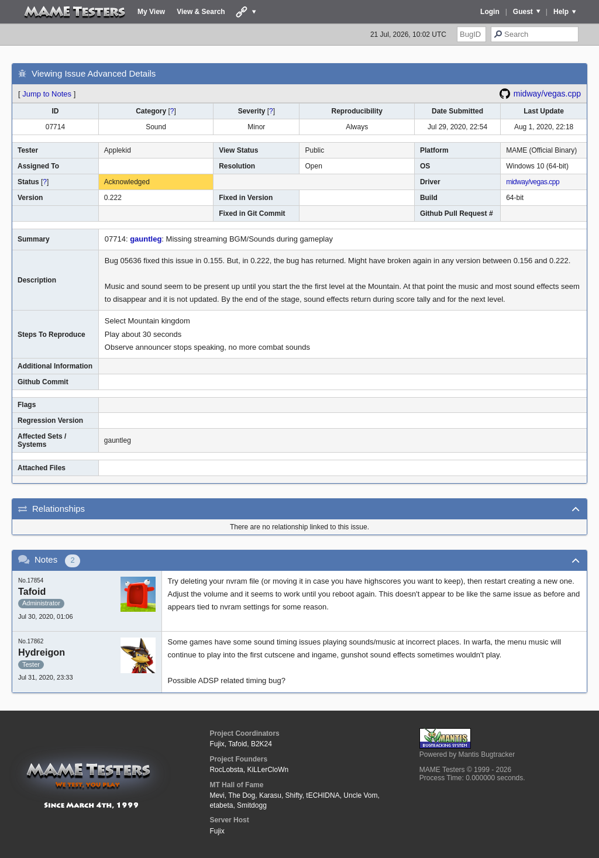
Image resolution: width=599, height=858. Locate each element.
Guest (523, 12)
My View (151, 12)
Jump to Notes (46, 93)
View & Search (201, 12)
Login (490, 12)
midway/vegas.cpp (547, 93)
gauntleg (145, 239)
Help (561, 12)
